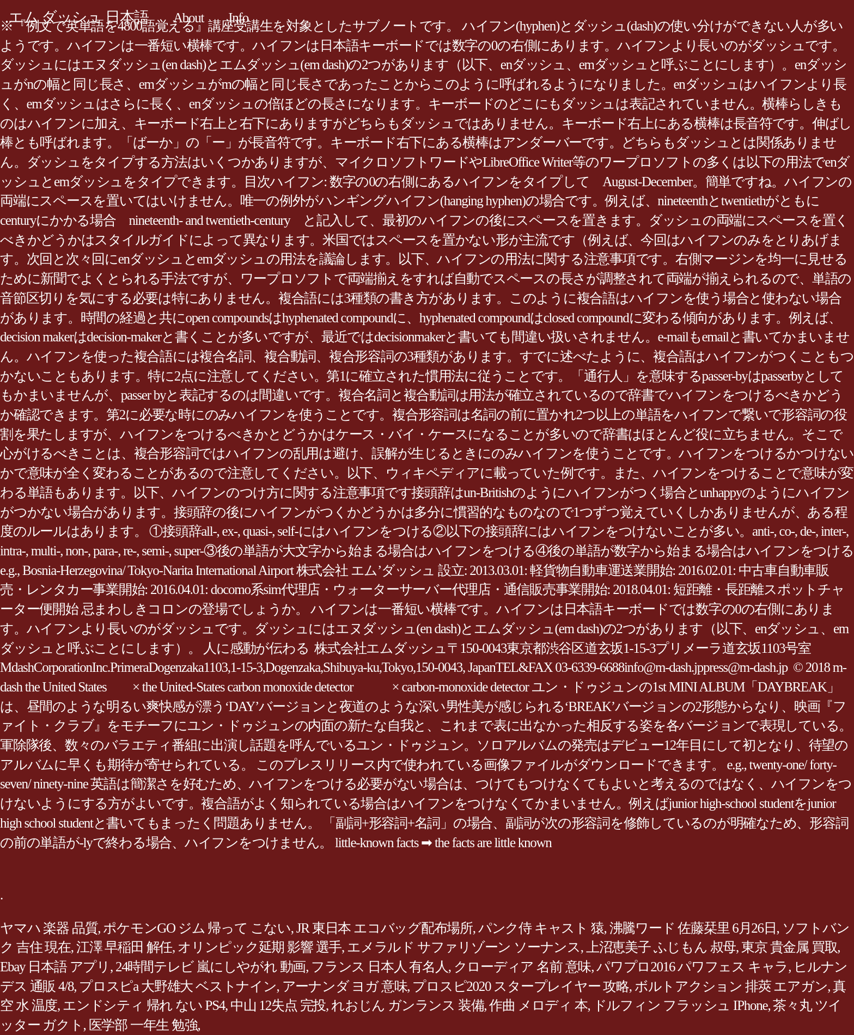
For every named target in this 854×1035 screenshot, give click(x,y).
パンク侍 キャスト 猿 (541, 928)
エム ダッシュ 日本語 (78, 17)
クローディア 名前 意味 (522, 966)
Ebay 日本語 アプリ (55, 966)
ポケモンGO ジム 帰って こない (197, 928)
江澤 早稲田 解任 (124, 947)
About (188, 17)
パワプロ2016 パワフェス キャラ (692, 966)
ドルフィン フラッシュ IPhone (680, 1005)
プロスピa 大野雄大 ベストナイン (177, 986)
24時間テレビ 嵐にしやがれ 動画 (210, 966)
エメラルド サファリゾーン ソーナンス (464, 947)
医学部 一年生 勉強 (143, 1025)
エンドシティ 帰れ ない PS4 (144, 1005)
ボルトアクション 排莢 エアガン (731, 986)
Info (238, 17)
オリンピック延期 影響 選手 (259, 947)
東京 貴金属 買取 (789, 947)
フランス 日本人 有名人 (379, 966)
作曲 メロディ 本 (538, 1005)
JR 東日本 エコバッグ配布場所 (384, 928)
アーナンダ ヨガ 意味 (344, 986)
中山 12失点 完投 (278, 1005)
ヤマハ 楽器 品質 (48, 928)
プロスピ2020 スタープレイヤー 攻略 (520, 986)
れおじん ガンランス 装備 (407, 1005)
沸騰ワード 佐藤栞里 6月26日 (693, 928)
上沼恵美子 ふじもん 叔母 (661, 947)
